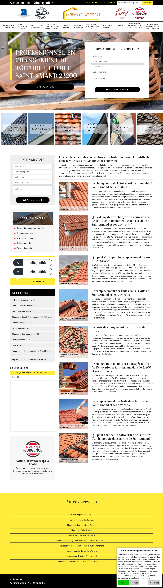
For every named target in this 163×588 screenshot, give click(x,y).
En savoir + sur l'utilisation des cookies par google (138, 571)
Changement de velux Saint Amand (81, 525)
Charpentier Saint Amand (81, 530)
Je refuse (134, 583)
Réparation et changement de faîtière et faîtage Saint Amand (81, 541)
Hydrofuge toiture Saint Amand (81, 520)
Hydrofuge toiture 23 (78, 27)
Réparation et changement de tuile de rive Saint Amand (81, 546)
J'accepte (123, 583)
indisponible (20, 3)
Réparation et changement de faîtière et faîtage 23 (134, 27)
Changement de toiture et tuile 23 (92, 27)
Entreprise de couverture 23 (9, 27)
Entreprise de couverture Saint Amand (81, 535)
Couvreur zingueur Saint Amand (81, 515)
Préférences (154, 583)
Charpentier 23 (119, 27)
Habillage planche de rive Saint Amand (81, 551)
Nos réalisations (45, 87)
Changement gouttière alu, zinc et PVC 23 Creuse (52, 27)
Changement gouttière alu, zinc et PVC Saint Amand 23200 (81, 561)
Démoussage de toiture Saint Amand (82, 556)
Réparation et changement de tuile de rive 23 (152, 27)
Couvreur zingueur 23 (66, 27)
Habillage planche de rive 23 (22, 27)
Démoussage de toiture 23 (35, 27)
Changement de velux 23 (107, 27)
